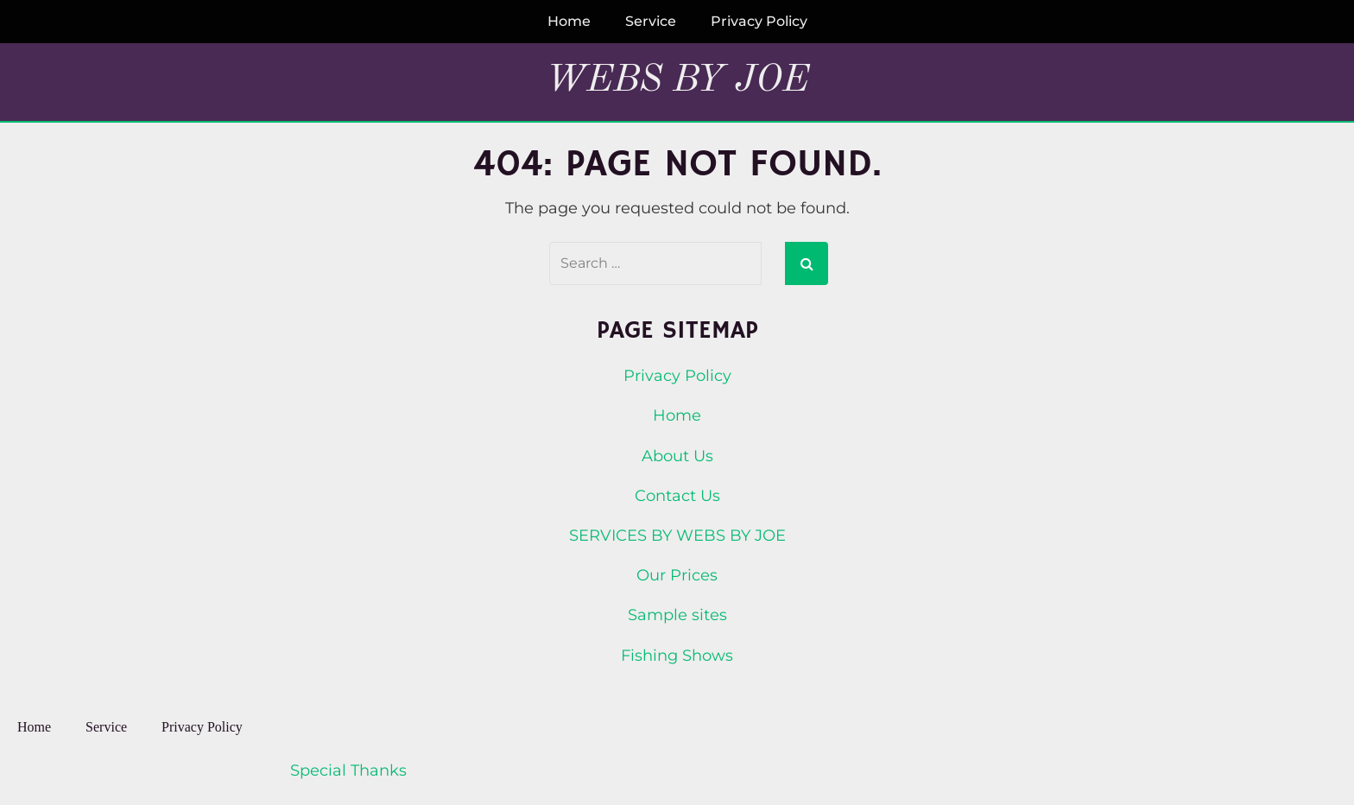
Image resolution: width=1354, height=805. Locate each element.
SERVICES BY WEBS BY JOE (677, 535)
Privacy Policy (759, 21)
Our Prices (677, 575)
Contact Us (677, 495)
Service (650, 21)
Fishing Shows (677, 655)
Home (569, 21)
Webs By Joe (677, 80)
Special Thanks (348, 770)
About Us (677, 456)
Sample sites (677, 614)
